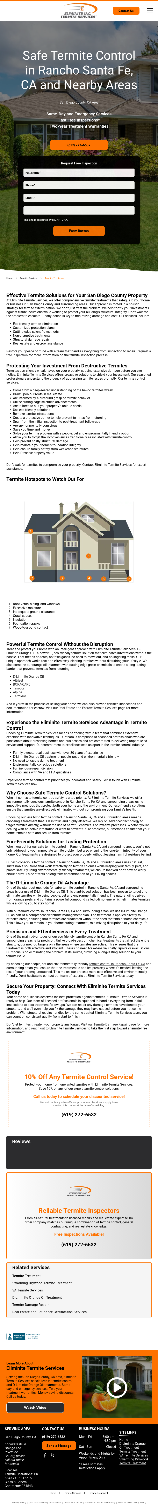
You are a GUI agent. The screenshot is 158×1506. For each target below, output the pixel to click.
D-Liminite (20, 677)
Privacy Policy (19, 1502)
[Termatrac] (122, 1336)
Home (123, 1440)
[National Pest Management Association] (144, 1336)
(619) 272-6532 (53, 1437)
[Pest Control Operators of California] (56, 1336)
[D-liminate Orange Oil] (100, 1336)
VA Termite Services (133, 1455)
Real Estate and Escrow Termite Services (88, 708)
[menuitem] (79, 1275)
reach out (38, 1028)
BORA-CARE (21, 684)
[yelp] (52, 1456)
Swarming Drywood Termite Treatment (133, 1461)
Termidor (19, 696)
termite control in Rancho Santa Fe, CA (117, 964)
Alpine (17, 692)
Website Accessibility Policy (132, 1502)
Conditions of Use (73, 1502)
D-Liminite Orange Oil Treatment (132, 1445)
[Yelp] (78, 1336)
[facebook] (45, 1456)
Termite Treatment (132, 1451)
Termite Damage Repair (111, 1024)
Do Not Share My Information (46, 1502)
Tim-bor (18, 688)
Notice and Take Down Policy (100, 1502)
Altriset (18, 680)
